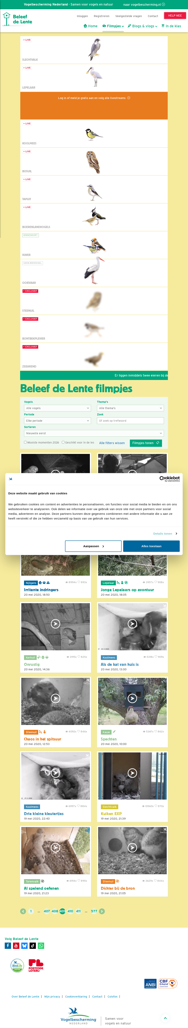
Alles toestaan (151, 546)
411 (78, 911)
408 (55, 911)
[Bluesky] (24, 946)
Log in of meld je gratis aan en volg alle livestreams (92, 98)
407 (47, 911)
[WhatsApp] (41, 946)
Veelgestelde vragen (128, 16)
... (39, 911)
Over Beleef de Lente (25, 996)
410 (70, 911)
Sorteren (30, 427)
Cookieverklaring (76, 996)
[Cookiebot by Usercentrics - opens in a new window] (162, 479)
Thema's (102, 401)
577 (94, 911)
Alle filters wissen (112, 443)
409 (62, 911)
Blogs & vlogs (141, 26)
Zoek (100, 414)
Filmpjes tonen (145, 443)
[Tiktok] (33, 946)
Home (91, 26)
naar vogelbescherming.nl (142, 4)
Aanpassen (93, 546)
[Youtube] (16, 946)
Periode (29, 414)
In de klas (171, 26)
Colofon (112, 996)
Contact (153, 16)
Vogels (28, 401)
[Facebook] (8, 946)
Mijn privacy (52, 996)
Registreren (101, 16)
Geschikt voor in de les (78, 442)
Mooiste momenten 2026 (41, 442)
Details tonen (162, 533)
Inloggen (82, 16)
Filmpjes (111, 26)
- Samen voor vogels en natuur (68, 4)
